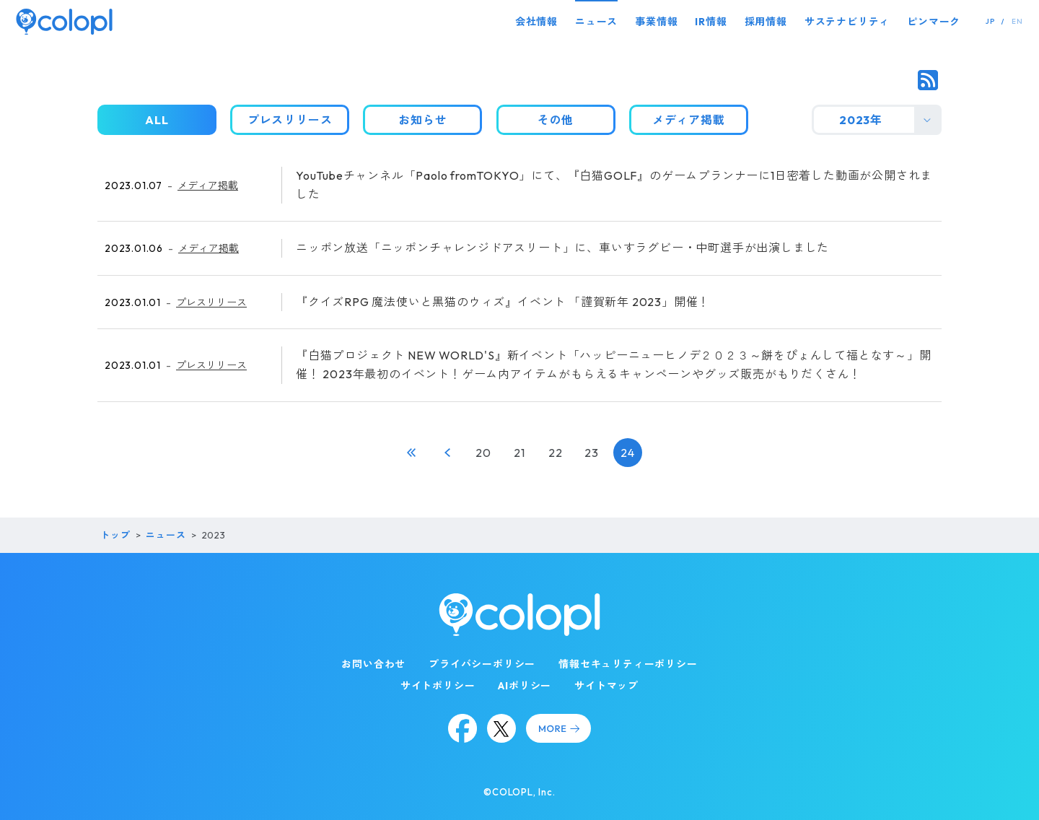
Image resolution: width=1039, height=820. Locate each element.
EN (1017, 21)
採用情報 (766, 21)
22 (555, 452)
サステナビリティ (847, 21)
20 (483, 452)
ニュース (596, 21)
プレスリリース (211, 302)
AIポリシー (524, 685)
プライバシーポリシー (482, 664)
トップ (115, 535)
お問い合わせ (373, 664)
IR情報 (711, 21)
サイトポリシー (437, 685)
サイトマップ (606, 685)
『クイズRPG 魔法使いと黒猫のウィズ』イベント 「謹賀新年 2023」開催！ (503, 302)
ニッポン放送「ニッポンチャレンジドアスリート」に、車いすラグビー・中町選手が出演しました (562, 247)
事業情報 (656, 21)
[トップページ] (64, 21)
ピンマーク (933, 21)
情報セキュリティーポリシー (627, 664)
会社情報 (536, 21)
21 (519, 452)
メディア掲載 (207, 185)
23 (591, 452)
